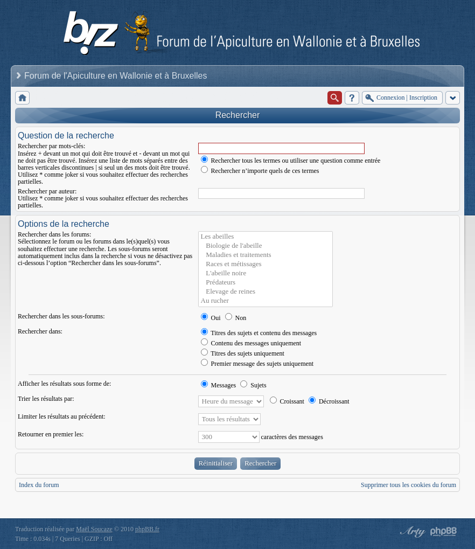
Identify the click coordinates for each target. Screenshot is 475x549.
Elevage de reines (265, 291)
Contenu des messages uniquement (251, 343)
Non (236, 318)
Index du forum (39, 485)
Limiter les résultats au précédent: (62, 416)
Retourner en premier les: (50, 434)
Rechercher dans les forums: (54, 234)
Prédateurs (265, 282)
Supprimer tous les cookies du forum (408, 485)
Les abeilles (265, 236)
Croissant (287, 401)
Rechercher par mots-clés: (51, 146)
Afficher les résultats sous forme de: (64, 383)
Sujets (253, 385)
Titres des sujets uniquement (242, 353)
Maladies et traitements (265, 255)
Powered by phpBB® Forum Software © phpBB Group (444, 531)
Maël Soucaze (94, 529)
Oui (211, 318)
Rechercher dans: (40, 331)
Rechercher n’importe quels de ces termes (260, 171)
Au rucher (265, 300)
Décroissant (329, 401)
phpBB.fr (147, 529)
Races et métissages (265, 264)
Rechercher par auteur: (47, 191)
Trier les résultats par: (46, 398)
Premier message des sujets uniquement (257, 363)
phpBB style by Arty (411, 531)
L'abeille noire (265, 273)
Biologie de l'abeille (265, 246)
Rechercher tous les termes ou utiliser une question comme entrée (291, 160)
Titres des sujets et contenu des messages (259, 333)
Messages (218, 385)
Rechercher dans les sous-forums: (61, 316)
